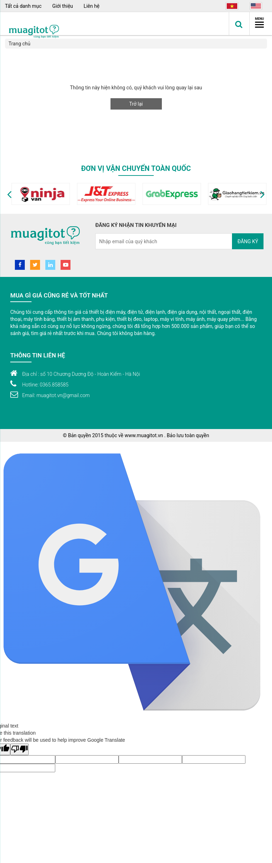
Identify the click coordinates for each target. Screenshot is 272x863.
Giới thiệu (62, 6)
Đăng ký (247, 241)
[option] (37, 194)
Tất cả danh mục (23, 6)
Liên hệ (92, 6)
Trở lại (136, 104)
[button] (9, 194)
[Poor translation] (19, 749)
